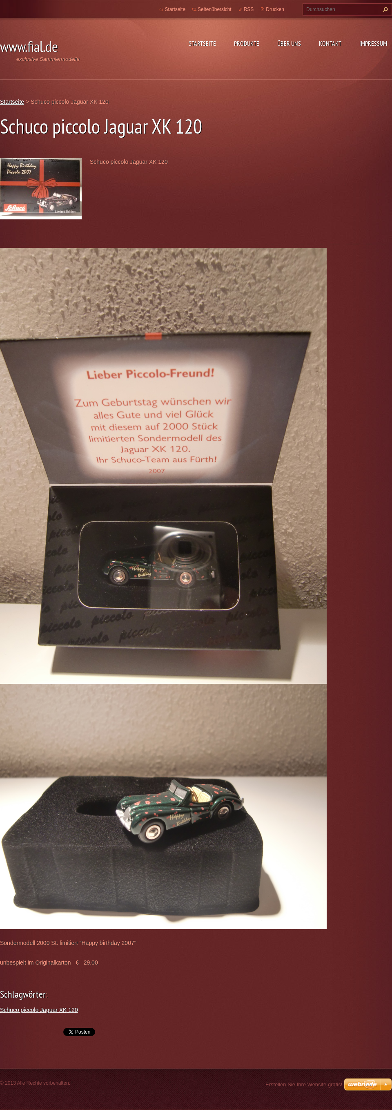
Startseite (202, 43)
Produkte (246, 43)
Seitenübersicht (215, 9)
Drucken (275, 9)
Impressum (373, 43)
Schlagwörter (23, 994)
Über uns (289, 43)
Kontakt (330, 43)
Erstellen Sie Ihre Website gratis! (303, 1084)
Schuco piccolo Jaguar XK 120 (39, 1010)
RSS (249, 9)
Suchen (384, 9)
